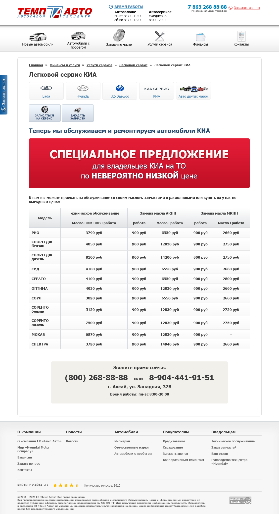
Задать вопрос (28, 463)
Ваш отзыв (219, 454)
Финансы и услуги (65, 65)
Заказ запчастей (223, 447)
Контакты (24, 470)
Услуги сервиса (99, 65)
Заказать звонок (245, 8)
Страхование (173, 447)
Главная (36, 65)
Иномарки (122, 441)
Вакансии (24, 457)
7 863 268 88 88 (207, 6)
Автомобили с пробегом (133, 454)
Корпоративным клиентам (183, 460)
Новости (72, 441)
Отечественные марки (131, 447)
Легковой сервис (133, 65)
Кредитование (174, 441)
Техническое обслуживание (233, 441)
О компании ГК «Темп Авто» (39, 441)
